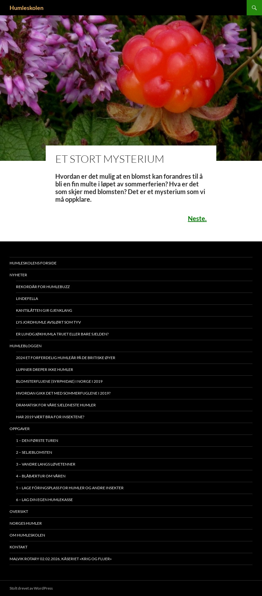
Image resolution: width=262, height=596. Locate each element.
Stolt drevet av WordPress (31, 588)
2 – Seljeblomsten (34, 452)
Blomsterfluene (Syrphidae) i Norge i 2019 (59, 381)
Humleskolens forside (33, 263)
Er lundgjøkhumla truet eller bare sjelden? (62, 334)
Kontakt (18, 547)
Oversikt (19, 511)
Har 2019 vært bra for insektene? (50, 416)
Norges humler (26, 523)
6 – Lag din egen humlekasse (44, 499)
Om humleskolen (27, 535)
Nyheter (18, 274)
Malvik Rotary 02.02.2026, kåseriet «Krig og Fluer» (61, 558)
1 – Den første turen (37, 440)
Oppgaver (20, 428)
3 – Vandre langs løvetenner (45, 464)
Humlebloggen (26, 345)
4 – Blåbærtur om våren (41, 476)
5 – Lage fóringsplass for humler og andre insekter (70, 487)
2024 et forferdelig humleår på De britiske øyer (65, 357)
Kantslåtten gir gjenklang (44, 310)
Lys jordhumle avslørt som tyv (48, 322)
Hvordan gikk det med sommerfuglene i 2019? (63, 393)
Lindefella (27, 298)
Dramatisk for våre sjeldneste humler (56, 405)
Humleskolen (26, 7)
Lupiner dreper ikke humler (44, 369)
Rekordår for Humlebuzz (43, 286)
